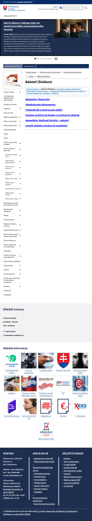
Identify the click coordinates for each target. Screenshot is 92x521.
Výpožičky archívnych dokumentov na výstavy (68, 91)
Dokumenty (7, 291)
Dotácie (6, 270)
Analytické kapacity (10, 130)
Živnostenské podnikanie (12, 261)
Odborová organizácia (11, 117)
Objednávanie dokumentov (40, 104)
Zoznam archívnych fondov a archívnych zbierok (52, 115)
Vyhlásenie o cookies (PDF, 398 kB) (16, 514)
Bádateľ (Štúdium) (43, 76)
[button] (11, 15)
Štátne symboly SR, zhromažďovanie (10, 246)
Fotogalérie (7, 295)
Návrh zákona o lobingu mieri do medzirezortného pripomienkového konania (23, 26)
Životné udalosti (33, 89)
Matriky (6, 215)
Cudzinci (67, 474)
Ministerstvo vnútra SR (43, 458)
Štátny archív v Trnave (12, 189)
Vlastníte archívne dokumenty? (69, 89)
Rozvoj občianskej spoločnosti (40, 499)
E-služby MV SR (70, 465)
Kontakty (7, 286)
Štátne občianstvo (10, 241)
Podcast (67, 458)
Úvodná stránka (9, 92)
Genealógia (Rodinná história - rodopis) (47, 120)
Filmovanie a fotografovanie (38, 91)
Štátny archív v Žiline (11, 199)
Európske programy (42, 473)
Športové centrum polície (44, 504)
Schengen (38, 492)
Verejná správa (29, 66)
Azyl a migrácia (40, 480)
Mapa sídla (50, 511)
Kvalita (6, 134)
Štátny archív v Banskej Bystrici (10, 161)
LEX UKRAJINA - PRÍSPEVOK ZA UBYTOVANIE (9, 98)
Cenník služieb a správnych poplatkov (46, 125)
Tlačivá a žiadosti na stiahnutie (38, 93)
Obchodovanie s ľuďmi (73, 471)
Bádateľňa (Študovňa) (37, 99)
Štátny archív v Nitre (11, 179)
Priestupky (7, 251)
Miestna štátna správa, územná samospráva (11, 235)
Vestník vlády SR (9, 274)
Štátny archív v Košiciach (9, 167)
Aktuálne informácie (10, 104)
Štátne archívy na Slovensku (9, 150)
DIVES (6, 138)
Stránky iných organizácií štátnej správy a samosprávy (12, 280)
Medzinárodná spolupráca (8, 210)
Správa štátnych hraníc (11, 230)
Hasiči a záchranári (41, 486)
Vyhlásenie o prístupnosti (66, 511)
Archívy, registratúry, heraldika (10, 143)
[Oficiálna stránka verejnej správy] (25, 2)
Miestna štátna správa (73, 477)
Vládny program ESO (10, 125)
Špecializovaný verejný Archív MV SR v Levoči (11, 204)
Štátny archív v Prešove (9, 194)
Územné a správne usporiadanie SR (10, 256)
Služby (31, 76)
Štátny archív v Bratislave (9, 173)
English (55, 7)
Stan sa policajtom (71, 461)
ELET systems (40, 511)
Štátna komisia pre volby (44, 461)
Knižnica (55, 93)
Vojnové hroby (8, 266)
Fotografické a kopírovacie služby (44, 109)
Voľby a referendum (10, 121)
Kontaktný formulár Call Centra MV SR (13, 490)
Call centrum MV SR (71, 483)
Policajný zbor (40, 477)
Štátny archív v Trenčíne (9, 184)
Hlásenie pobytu (9, 220)
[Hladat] (86, 7)
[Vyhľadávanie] (73, 8)
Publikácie (7, 109)
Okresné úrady (8, 113)
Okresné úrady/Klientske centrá (43, 469)
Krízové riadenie (40, 489)
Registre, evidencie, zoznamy (10, 225)
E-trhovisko (68, 486)
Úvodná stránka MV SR (13, 66)
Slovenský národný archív (11, 155)
